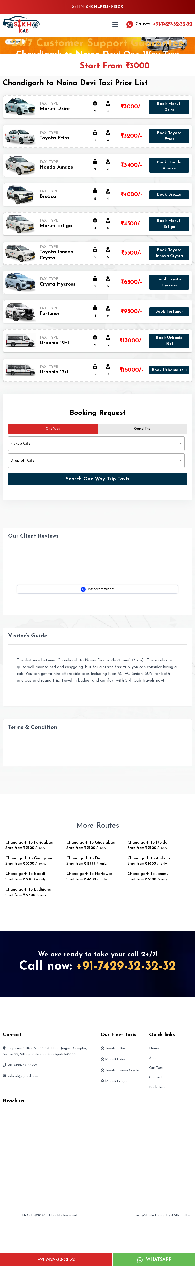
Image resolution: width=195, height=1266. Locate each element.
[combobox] (96, 443)
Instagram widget (98, 589)
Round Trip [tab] (142, 429)
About (154, 1058)
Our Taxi (156, 1068)
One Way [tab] (53, 429)
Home (154, 1048)
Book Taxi (157, 1087)
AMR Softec (181, 1215)
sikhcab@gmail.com (22, 1076)
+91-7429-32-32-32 (56, 1259)
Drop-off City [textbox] (22, 461)
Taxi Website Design (149, 1215)
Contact (155, 1077)
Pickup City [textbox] (20, 444)
